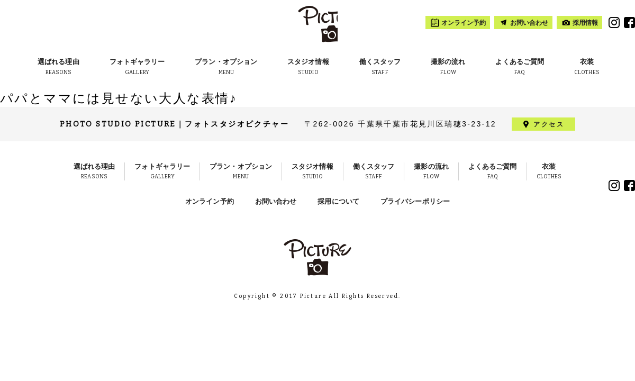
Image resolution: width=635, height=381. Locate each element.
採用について (338, 201)
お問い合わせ (276, 201)
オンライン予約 (209, 201)
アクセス (548, 124)
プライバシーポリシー (415, 201)
